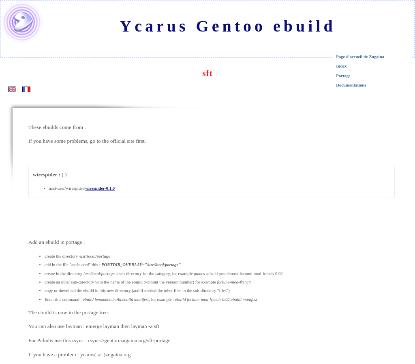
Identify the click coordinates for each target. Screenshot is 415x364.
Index (341, 66)
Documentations (351, 85)
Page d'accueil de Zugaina (360, 57)
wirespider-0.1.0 (100, 188)
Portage (343, 76)
